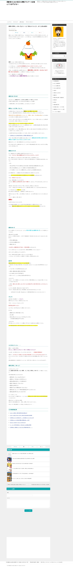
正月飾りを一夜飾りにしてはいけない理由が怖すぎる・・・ (21, 427)
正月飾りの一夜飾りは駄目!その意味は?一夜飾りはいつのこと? (16, 484)
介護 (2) (55, 90)
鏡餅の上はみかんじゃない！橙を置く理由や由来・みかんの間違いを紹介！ (23, 453)
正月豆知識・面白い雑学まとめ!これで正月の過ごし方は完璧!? (40, 484)
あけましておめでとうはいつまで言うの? (18, 422)
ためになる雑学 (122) (57, 88)
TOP (17, 562)
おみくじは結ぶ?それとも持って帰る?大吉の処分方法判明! (21, 415)
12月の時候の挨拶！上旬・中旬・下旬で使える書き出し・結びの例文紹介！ (23, 473)
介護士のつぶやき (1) (57, 92)
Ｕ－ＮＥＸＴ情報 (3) (57, 111)
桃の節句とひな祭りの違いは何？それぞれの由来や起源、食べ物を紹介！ (22, 463)
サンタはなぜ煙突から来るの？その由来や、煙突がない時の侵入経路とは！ (23, 468)
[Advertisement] (36, 13)
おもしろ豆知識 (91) (57, 83)
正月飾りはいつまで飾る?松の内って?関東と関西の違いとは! (21, 135)
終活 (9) (55, 102)
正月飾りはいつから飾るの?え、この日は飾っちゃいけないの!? (22, 417)
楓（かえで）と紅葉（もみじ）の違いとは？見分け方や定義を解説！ (22, 478)
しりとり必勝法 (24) (57, 85)
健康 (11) (55, 95)
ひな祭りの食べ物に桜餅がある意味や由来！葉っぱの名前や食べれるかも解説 (23, 458)
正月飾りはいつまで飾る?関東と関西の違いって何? (19, 420)
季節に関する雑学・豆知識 (12, 30)
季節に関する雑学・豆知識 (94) (59, 97)
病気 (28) (55, 99)
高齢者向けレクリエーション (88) (59, 109)
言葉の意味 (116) (56, 104)
